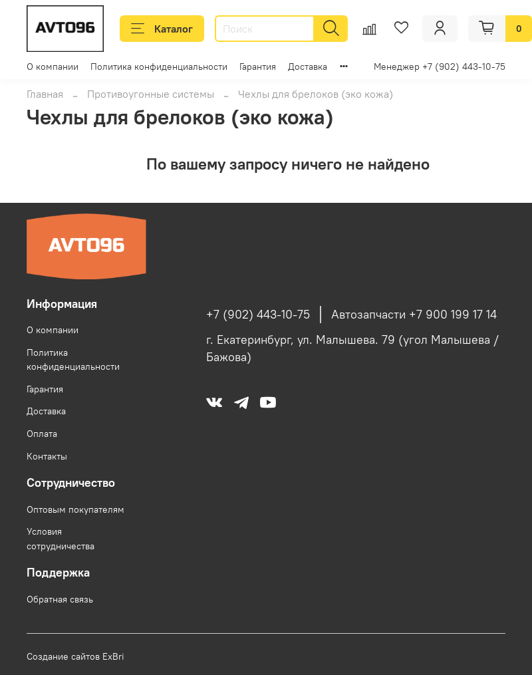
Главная (45, 93)
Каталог (162, 28)
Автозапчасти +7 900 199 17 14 (414, 314)
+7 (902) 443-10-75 (258, 314)
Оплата (42, 434)
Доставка (307, 66)
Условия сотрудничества (60, 538)
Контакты (47, 456)
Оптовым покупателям (75, 509)
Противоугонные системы (150, 93)
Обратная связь (60, 599)
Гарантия (257, 66)
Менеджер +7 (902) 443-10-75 (439, 66)
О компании (52, 66)
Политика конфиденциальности (158, 66)
